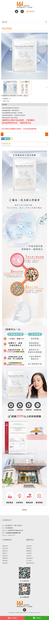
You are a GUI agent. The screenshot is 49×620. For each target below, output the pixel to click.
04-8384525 (9, 528)
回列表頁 (24, 509)
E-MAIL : (4, 530)
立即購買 (37, 618)
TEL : (3, 525)
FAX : (3, 528)
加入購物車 (12, 618)
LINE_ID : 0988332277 (8, 535)
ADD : (3, 533)
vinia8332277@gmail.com (15, 530)
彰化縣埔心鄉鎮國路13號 (13, 533)
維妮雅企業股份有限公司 (24, 5)
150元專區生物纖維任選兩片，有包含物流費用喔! (19, 129)
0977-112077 (18, 525)
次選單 (24, 22)
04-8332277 (9, 525)
